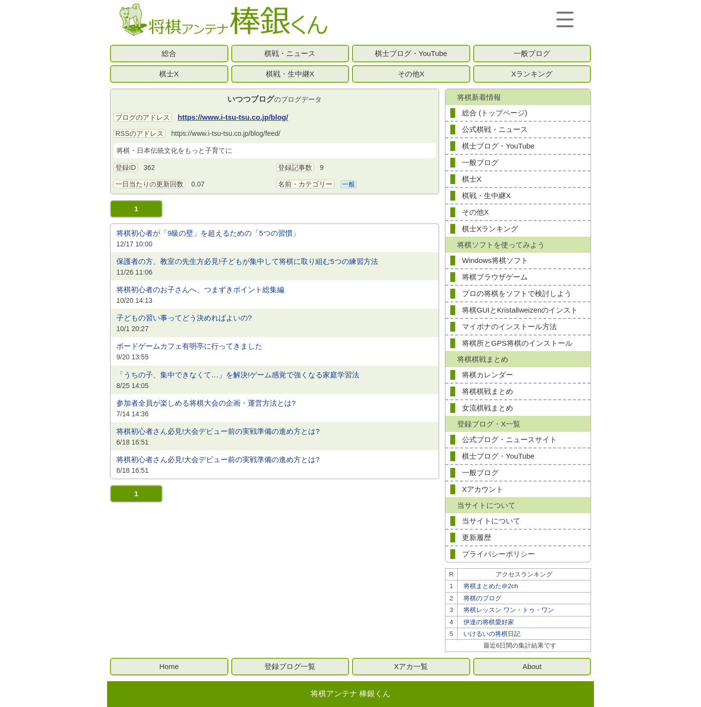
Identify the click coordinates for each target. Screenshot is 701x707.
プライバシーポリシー (498, 554)
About (531, 666)
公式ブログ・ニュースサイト (509, 439)
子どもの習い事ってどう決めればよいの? (184, 318)
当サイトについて (491, 521)
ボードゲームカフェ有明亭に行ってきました (189, 346)
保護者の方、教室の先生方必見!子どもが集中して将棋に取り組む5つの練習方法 (247, 261)
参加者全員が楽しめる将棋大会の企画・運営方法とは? (205, 403)
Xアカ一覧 (411, 666)
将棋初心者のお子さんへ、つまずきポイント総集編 (200, 289)
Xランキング (532, 74)
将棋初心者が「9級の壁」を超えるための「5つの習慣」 (208, 233)
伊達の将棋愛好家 (488, 622)
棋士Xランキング (490, 228)
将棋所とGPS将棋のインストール (517, 343)
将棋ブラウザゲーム (495, 277)
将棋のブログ (482, 598)
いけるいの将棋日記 (491, 633)
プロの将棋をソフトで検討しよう (517, 293)
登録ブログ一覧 (289, 666)
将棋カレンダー (487, 375)
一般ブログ (532, 53)
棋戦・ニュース (289, 53)
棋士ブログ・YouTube (411, 53)
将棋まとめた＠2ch (490, 586)
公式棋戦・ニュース (495, 129)
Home (169, 666)
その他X (411, 74)
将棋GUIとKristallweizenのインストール (520, 312)
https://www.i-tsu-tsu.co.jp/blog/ (233, 117)
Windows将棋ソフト (495, 260)
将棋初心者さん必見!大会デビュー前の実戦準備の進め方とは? (218, 431)
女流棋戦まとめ (487, 408)
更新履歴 (476, 537)
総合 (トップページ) (494, 113)
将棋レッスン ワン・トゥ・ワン (508, 610)
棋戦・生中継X (290, 74)
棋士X (169, 74)
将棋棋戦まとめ (487, 391)
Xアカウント (482, 489)
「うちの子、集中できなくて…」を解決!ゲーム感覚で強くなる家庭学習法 (237, 375)
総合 (169, 53)
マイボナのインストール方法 (509, 326)
